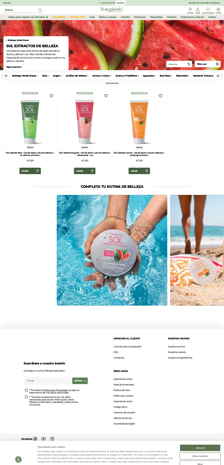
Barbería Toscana (203, 75)
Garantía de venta (122, 379)
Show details (150, 459)
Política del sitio (121, 390)
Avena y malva (101, 75)
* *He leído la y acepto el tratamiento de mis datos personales (54, 391)
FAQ (115, 352)
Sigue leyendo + (14, 67)
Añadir (31, 170)
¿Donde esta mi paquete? (127, 346)
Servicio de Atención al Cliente (204, 3)
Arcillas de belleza (76, 75)
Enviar (80, 380)
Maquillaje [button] (156, 17)
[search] (23, 10)
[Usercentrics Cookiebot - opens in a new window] (18, 459)
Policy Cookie (48, 450)
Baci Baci (165, 75)
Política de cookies (123, 395)
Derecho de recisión (124, 412)
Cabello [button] (125, 17)
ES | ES (6, 3)
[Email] (47, 381)
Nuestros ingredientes (180, 357)
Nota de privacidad (123, 384)
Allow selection (200, 434)
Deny (200, 442)
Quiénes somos (176, 346)
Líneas (212, 17)
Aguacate (148, 75)
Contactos (118, 357)
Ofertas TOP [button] (77, 17)
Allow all (200, 426)
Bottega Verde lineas (18, 40)
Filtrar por (208, 64)
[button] (6, 76)
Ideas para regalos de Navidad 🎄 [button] (28, 17)
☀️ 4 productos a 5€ (106, 3)
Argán (56, 75)
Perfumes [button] (140, 17)
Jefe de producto (122, 418)
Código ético (120, 407)
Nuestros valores (177, 352)
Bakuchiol (181, 75)
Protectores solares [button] (192, 17)
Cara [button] (92, 17)
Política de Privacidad (55, 390)
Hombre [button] (171, 17)
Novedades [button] (59, 17)
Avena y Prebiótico (126, 75)
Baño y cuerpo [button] (107, 17)
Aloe (44, 75)
